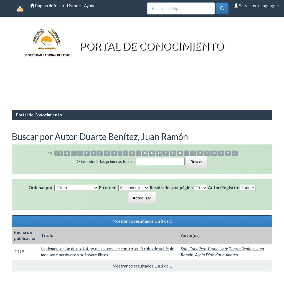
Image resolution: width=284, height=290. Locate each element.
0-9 (58, 153)
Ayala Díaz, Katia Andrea (216, 254)
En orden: (108, 187)
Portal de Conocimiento (39, 114)
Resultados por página (171, 187)
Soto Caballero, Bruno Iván (204, 248)
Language (268, 5)
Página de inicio (47, 5)
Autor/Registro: (223, 187)
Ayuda (89, 5)
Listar (74, 5)
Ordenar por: (41, 187)
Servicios (247, 5)
